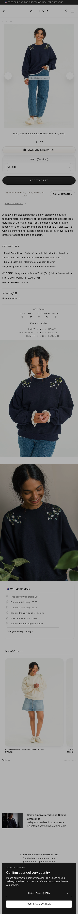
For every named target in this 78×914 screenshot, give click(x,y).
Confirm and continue (39, 904)
